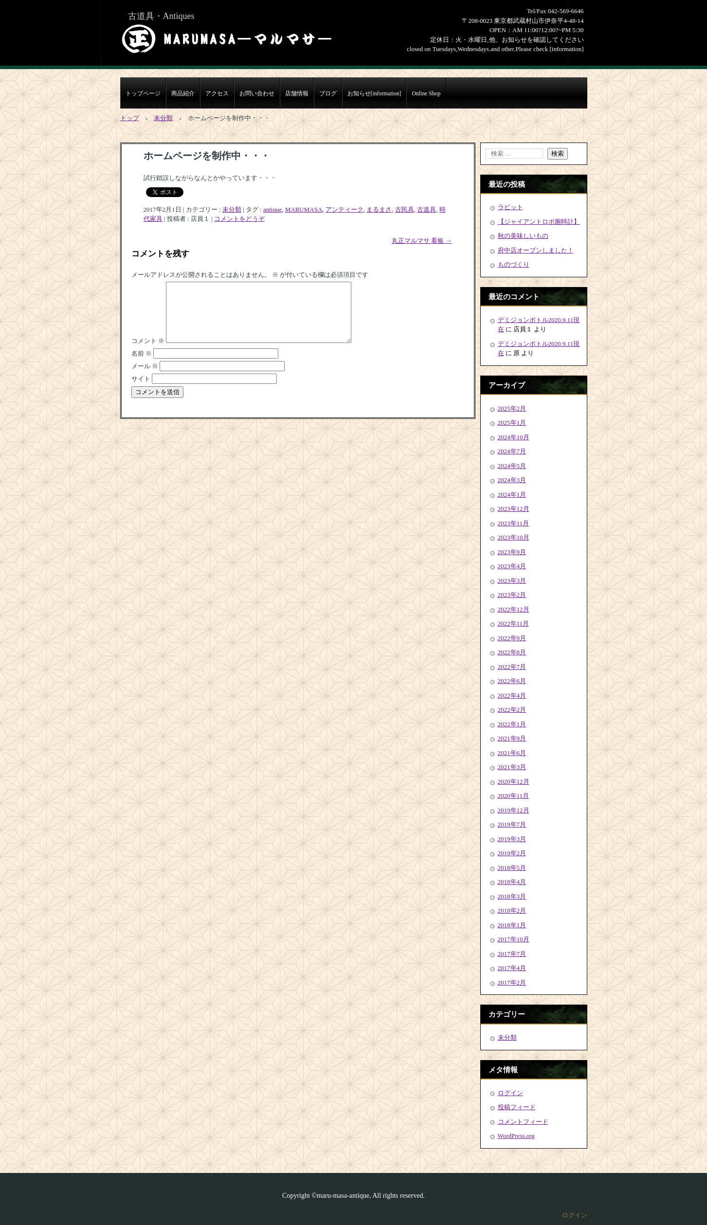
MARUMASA (304, 209)
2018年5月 (512, 867)
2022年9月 (512, 638)
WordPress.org (516, 1135)
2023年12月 (513, 508)
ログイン (510, 1093)
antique (272, 209)
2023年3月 (512, 580)
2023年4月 (512, 566)
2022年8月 (512, 652)
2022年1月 (512, 724)
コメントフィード (523, 1121)
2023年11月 (513, 523)
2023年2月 (512, 594)
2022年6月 (512, 681)
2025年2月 (512, 408)
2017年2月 (512, 982)
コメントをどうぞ (239, 218)
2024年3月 (512, 480)
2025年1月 (512, 422)
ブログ (328, 93)
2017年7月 (512, 953)
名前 (141, 365)
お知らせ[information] (374, 93)
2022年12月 (513, 609)
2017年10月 (513, 939)
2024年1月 (512, 494)
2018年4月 (512, 881)
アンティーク (344, 209)
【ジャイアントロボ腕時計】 (539, 221)
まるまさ (379, 209)
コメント (147, 352)
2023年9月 (512, 552)
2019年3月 (512, 839)
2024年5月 (512, 465)
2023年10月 (513, 537)
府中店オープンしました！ (536, 250)
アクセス (217, 93)
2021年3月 (512, 767)
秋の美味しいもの (523, 235)
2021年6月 (512, 753)
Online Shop (426, 93)
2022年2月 (512, 709)
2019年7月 (512, 824)
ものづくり (513, 264)
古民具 (404, 209)
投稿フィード (517, 1107)
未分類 (231, 209)
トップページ (143, 93)
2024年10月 (513, 437)
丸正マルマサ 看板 (422, 240)
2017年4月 (512, 968)
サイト (140, 390)
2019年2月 (512, 853)
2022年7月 (512, 666)
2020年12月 (513, 781)
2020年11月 (513, 795)
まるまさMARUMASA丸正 (226, 39)
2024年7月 (512, 451)
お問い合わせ (256, 93)
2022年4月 (512, 695)
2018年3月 (512, 896)
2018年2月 (512, 910)
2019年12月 (513, 810)
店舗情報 (296, 93)
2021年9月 (512, 738)
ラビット (510, 207)
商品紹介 (183, 93)
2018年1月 (512, 925)
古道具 (426, 209)
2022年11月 (513, 623)
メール (144, 377)
